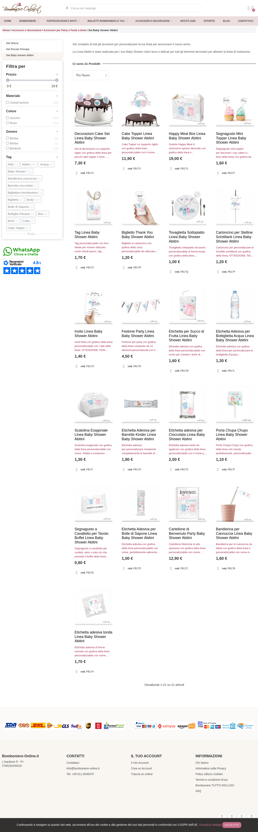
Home (7, 21)
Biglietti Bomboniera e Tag (107, 21)
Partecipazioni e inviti (63, 21)
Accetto (232, 825)
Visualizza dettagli (210, 824)
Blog (226, 21)
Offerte (209, 21)
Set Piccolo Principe (17, 49)
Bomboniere (29, 21)
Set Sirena (12, 43)
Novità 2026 (188, 21)
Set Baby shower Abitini (20, 55)
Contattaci (245, 21)
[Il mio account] (249, 8)
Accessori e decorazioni (153, 21)
